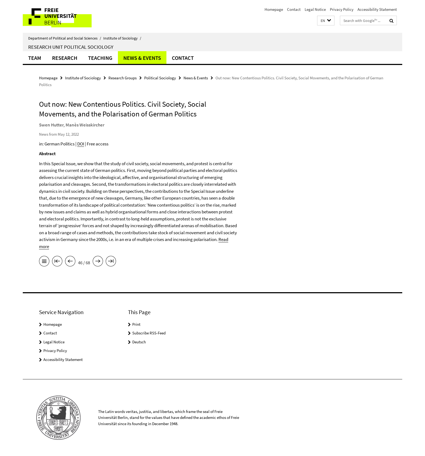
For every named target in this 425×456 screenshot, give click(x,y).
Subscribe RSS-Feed (149, 333)
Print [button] (136, 324)
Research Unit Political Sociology (70, 47)
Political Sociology (160, 77)
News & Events (142, 57)
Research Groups (122, 77)
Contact (294, 9)
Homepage (274, 9)
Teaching (100, 57)
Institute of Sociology (122, 38)
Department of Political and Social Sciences (64, 38)
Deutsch (139, 341)
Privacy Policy (341, 9)
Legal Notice (315, 9)
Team (34, 57)
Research (64, 57)
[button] (325, 21)
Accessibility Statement (377, 9)
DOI (80, 144)
